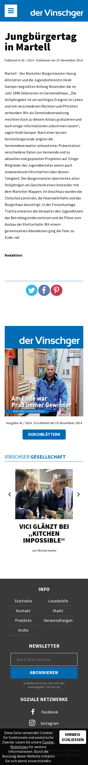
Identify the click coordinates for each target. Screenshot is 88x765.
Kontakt (23, 610)
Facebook (44, 712)
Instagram (44, 723)
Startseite (23, 601)
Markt (58, 610)
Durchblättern (44, 434)
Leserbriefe (58, 601)
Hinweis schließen (73, 737)
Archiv (23, 630)
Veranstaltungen (58, 620)
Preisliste (23, 620)
